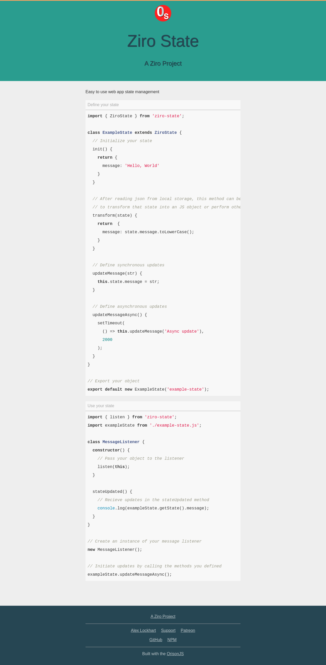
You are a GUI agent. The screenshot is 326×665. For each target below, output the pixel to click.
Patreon (188, 630)
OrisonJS (175, 654)
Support (168, 630)
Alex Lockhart (143, 630)
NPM (172, 640)
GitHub (155, 640)
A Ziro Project (163, 63)
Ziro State (163, 41)
